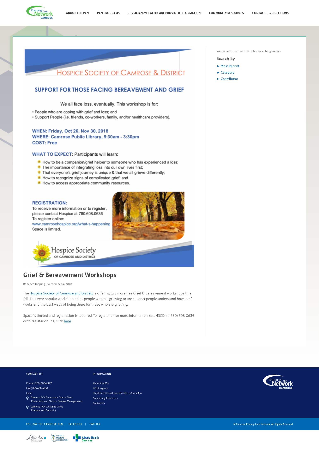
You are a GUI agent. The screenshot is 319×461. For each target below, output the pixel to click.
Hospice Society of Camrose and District (61, 293)
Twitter (94, 424)
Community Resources (226, 13)
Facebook (76, 424)
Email (29, 393)
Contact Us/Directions (270, 13)
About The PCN (77, 13)
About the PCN (101, 383)
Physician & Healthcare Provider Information (164, 13)
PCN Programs (108, 13)
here (67, 321)
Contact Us (99, 403)
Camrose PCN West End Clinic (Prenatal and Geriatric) (47, 408)
